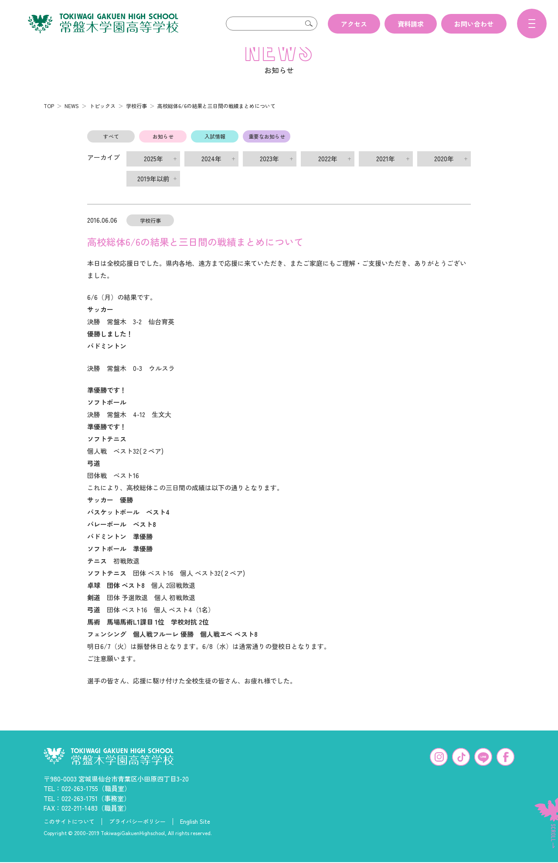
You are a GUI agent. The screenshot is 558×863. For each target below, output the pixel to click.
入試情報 (214, 150)
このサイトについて (69, 835)
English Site (195, 835)
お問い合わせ (473, 23)
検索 (308, 23)
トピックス (102, 119)
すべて (111, 150)
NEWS (72, 119)
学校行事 (136, 119)
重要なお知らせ (266, 150)
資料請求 (411, 23)
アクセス (354, 23)
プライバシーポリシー (137, 835)
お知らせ (163, 150)
